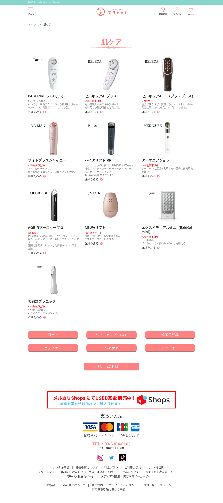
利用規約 (97, 485)
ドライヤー (170, 348)
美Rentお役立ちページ (80, 476)
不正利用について (74, 485)
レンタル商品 (61, 467)
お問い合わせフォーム (157, 485)
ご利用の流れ (132, 467)
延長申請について (87, 467)
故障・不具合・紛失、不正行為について (114, 471)
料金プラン (111, 467)
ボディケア (53, 348)
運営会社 (51, 485)
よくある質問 (155, 467)
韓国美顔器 (170, 335)
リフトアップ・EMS (111, 335)
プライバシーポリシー (123, 485)
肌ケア (53, 335)
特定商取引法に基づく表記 (108, 489)
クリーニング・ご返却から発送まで (60, 471)
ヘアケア (111, 348)
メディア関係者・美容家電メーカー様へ (126, 476)
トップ (32, 24)
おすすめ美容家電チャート (162, 471)
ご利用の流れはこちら (111, 367)
